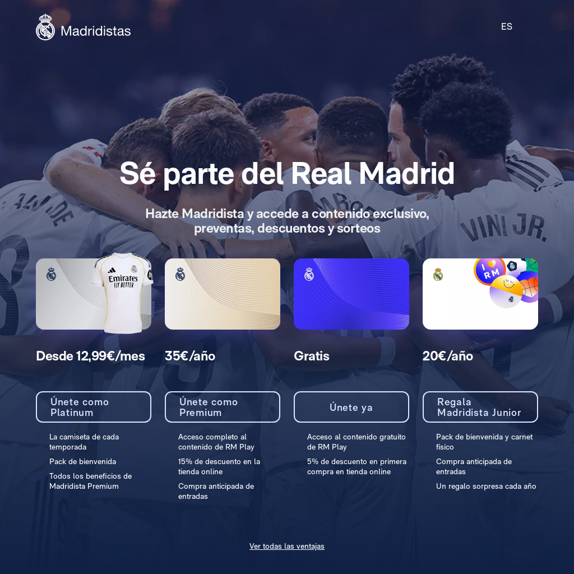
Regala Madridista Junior (479, 407)
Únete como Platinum (79, 407)
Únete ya (351, 407)
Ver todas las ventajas (287, 545)
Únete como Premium (208, 407)
